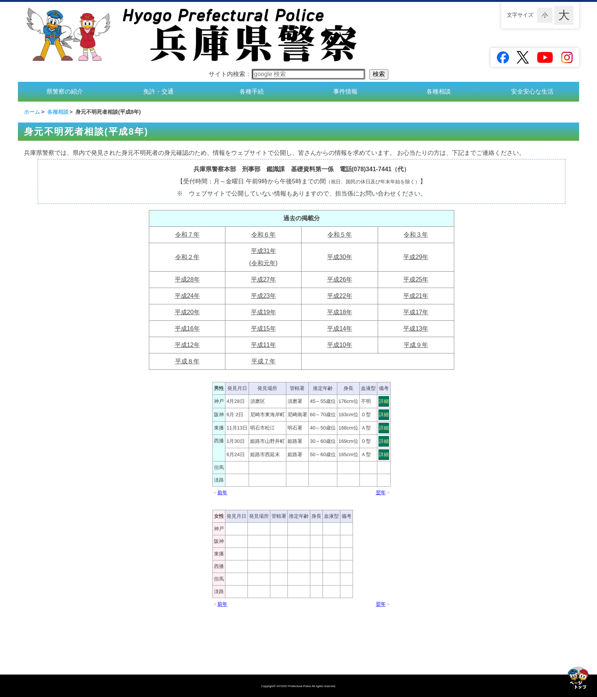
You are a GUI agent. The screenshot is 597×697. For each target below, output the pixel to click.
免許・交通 (158, 91)
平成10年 (339, 345)
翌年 (381, 492)
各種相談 (438, 91)
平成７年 (263, 361)
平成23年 (263, 296)
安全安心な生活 (532, 91)
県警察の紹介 (64, 91)
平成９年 (416, 345)
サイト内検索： (286, 74)
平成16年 (187, 328)
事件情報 (345, 91)
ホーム (32, 112)
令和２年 (187, 257)
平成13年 (415, 328)
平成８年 (187, 361)
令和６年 (263, 234)
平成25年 (415, 279)
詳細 (384, 401)
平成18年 (339, 312)
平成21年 (415, 296)
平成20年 (187, 312)
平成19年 (263, 312)
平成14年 (339, 328)
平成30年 (339, 257)
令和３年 (416, 234)
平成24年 (187, 296)
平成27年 (263, 279)
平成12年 (187, 345)
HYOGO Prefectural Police (294, 686)
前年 (222, 492)
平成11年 (263, 345)
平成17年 (415, 312)
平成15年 (263, 328)
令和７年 (187, 234)
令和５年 (339, 234)
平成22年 (339, 296)
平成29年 (415, 257)
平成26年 (339, 279)
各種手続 (251, 91)
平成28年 (187, 279)
